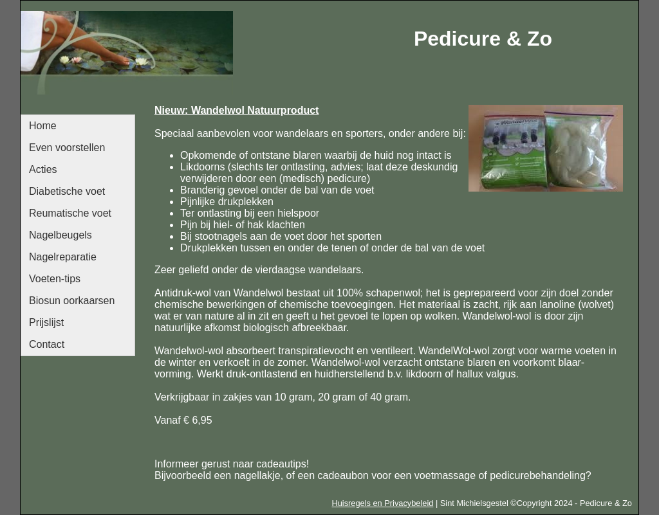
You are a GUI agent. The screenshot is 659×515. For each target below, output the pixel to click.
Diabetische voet (67, 191)
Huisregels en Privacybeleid (382, 503)
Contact (46, 344)
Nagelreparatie (63, 256)
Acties (43, 169)
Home (43, 125)
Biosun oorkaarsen (72, 300)
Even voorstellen (67, 147)
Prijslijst (46, 322)
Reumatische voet (70, 213)
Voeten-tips (54, 278)
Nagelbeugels (60, 235)
